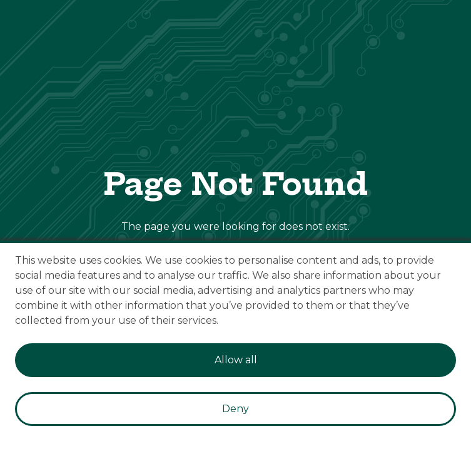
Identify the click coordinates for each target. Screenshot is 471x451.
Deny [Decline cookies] (235, 409)
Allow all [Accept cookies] (236, 360)
